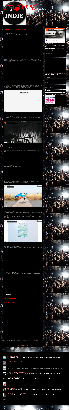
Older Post (39, 343)
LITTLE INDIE (19, 7)
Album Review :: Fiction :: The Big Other (15, 377)
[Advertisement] (22, 333)
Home (23, 343)
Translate (61, 48)
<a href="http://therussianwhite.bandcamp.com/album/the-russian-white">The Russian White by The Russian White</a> (23, 156)
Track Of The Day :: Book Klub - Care (14, 388)
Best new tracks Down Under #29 (13, 356)
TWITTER (46, 82)
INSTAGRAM (47, 79)
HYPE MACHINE (48, 77)
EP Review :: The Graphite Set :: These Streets (16, 393)
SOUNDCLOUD (47, 80)
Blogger (41, 402)
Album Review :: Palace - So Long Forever (15, 361)
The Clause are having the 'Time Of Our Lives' (16, 372)
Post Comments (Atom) (25, 349)
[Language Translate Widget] (50, 48)
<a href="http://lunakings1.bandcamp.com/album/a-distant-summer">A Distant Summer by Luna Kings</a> (23, 171)
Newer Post (6, 343)
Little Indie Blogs (47, 43)
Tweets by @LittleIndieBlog (49, 87)
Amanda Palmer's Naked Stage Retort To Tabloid (16, 366)
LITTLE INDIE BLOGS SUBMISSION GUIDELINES (17, 382)
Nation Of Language (51, 43)
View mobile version (23, 345)
